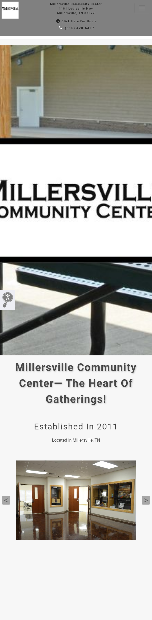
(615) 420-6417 (76, 28)
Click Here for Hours (76, 21)
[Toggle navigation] (142, 8)
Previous (6, 500)
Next (146, 500)
